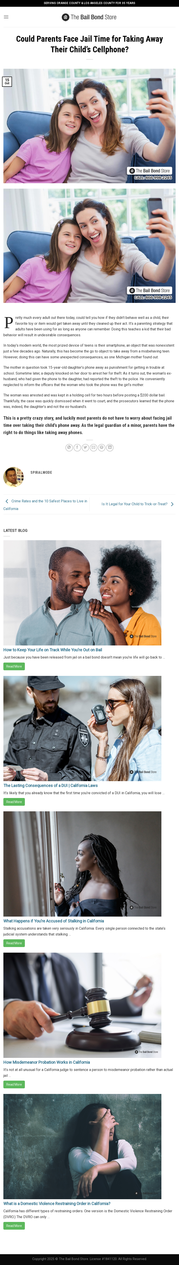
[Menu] (6, 16)
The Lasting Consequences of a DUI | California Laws (50, 785)
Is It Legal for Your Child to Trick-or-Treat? (139, 504)
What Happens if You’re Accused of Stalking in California (53, 921)
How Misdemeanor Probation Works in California (46, 1062)
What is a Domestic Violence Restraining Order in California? (56, 1203)
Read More (14, 666)
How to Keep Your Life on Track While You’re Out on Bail (52, 649)
